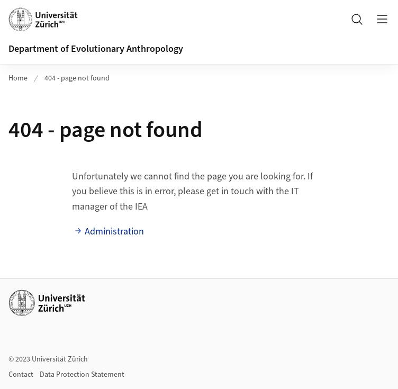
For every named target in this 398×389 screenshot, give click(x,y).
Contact (20, 374)
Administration (114, 231)
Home (18, 78)
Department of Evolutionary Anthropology (95, 49)
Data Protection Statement (82, 374)
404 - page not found (77, 78)
